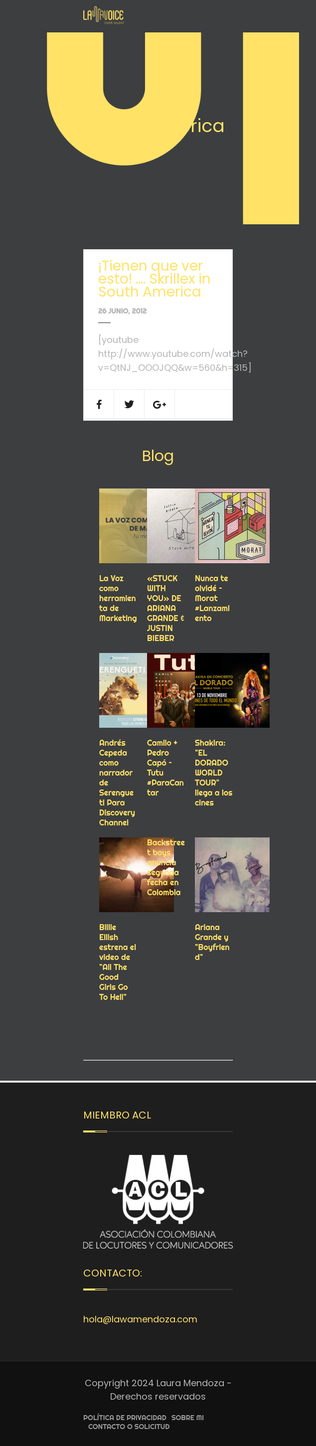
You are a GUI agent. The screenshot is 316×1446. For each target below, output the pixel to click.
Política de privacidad (124, 1417)
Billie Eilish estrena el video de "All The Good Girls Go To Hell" (117, 962)
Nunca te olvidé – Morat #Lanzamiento (212, 598)
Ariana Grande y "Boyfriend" (212, 942)
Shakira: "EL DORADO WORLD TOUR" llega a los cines (213, 772)
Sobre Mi (187, 1417)
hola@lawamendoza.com (140, 1319)
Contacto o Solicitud (128, 1426)
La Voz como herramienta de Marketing (118, 598)
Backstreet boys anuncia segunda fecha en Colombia (166, 867)
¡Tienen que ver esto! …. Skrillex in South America (154, 279)
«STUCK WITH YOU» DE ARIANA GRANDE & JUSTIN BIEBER (165, 608)
